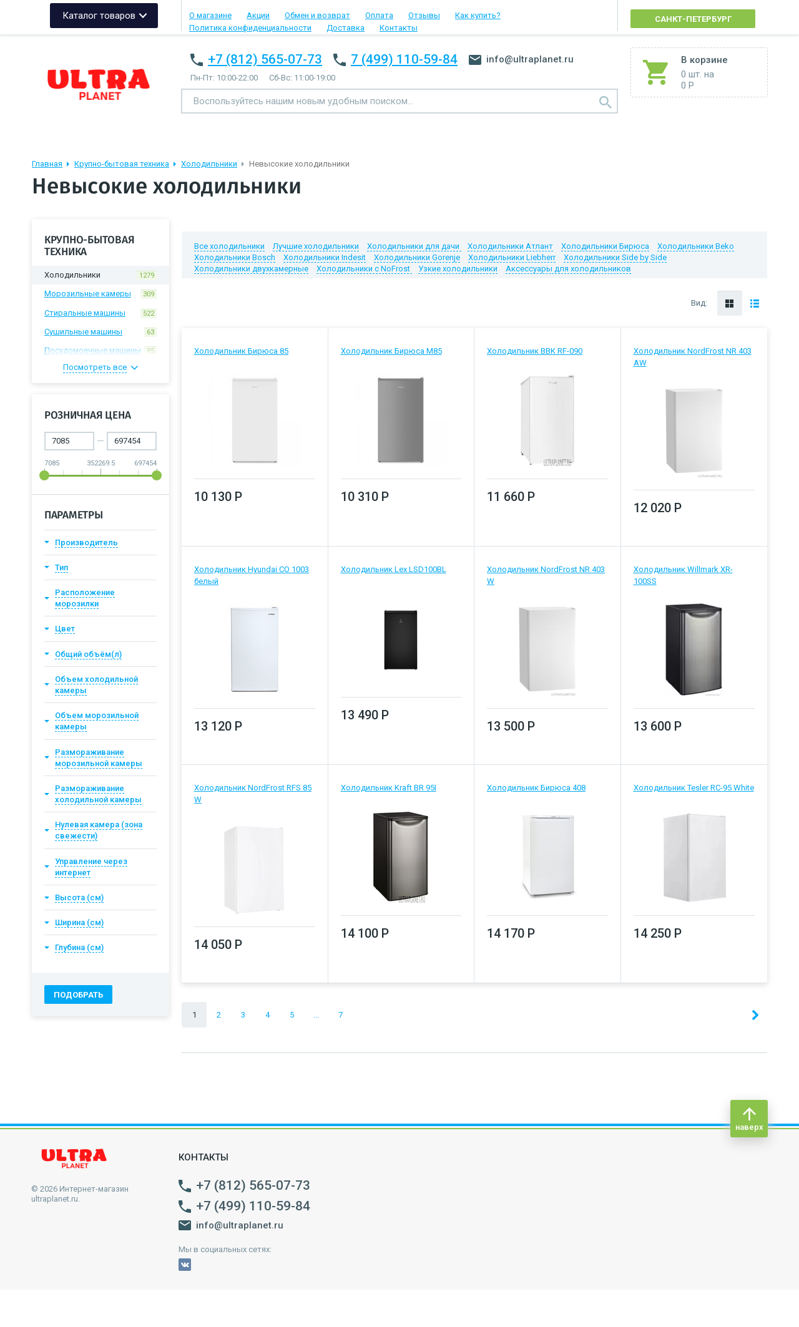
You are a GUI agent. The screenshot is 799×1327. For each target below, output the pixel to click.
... (316, 1014)
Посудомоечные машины (100, 351)
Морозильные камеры (100, 294)
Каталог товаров (98, 15)
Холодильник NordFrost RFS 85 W (252, 793)
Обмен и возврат (317, 15)
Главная (47, 163)
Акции (258, 15)
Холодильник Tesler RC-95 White (694, 787)
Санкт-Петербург (693, 19)
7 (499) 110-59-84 (404, 59)
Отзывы (424, 15)
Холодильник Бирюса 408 (536, 787)
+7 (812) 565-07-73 (265, 59)
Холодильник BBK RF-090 (534, 351)
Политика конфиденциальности (250, 27)
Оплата (379, 15)
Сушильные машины (100, 332)
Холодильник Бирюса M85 (391, 351)
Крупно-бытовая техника (121, 163)
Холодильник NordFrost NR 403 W (546, 575)
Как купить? (478, 15)
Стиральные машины (100, 313)
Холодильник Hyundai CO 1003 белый (251, 575)
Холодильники (209, 163)
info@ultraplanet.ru (521, 59)
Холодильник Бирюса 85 (241, 351)
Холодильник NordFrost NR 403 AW (693, 356)
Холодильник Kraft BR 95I (388, 787)
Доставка (345, 27)
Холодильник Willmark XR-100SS (683, 575)
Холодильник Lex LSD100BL (393, 569)
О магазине (210, 15)
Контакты (399, 27)
